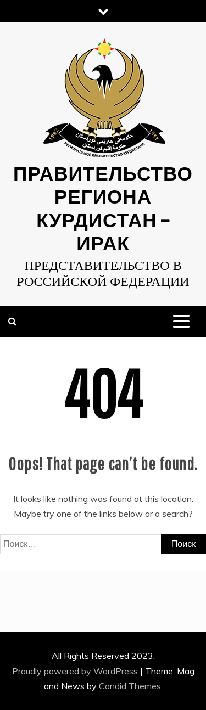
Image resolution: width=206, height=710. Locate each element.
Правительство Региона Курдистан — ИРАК (103, 208)
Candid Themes (130, 685)
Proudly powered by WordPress (76, 671)
